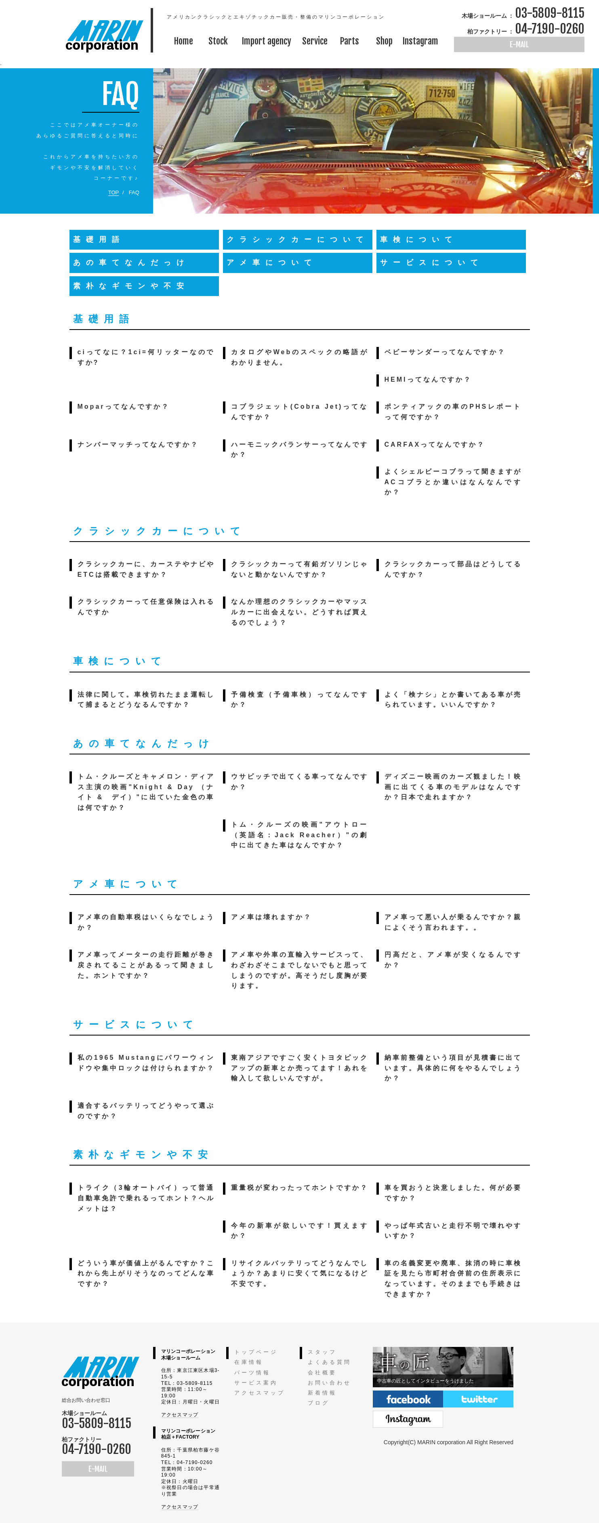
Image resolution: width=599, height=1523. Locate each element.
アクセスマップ (179, 1415)
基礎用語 (99, 239)
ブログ (319, 1403)
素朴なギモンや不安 (131, 286)
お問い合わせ (329, 1383)
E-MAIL (519, 44)
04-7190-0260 (549, 28)
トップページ (256, 1352)
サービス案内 (256, 1383)
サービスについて (431, 262)
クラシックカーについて (298, 239)
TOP (113, 192)
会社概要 (322, 1373)
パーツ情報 (252, 1373)
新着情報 (322, 1393)
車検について (419, 239)
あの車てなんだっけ (131, 262)
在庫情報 (248, 1362)
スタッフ (322, 1352)
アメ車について (272, 262)
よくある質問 (329, 1362)
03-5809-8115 (549, 13)
